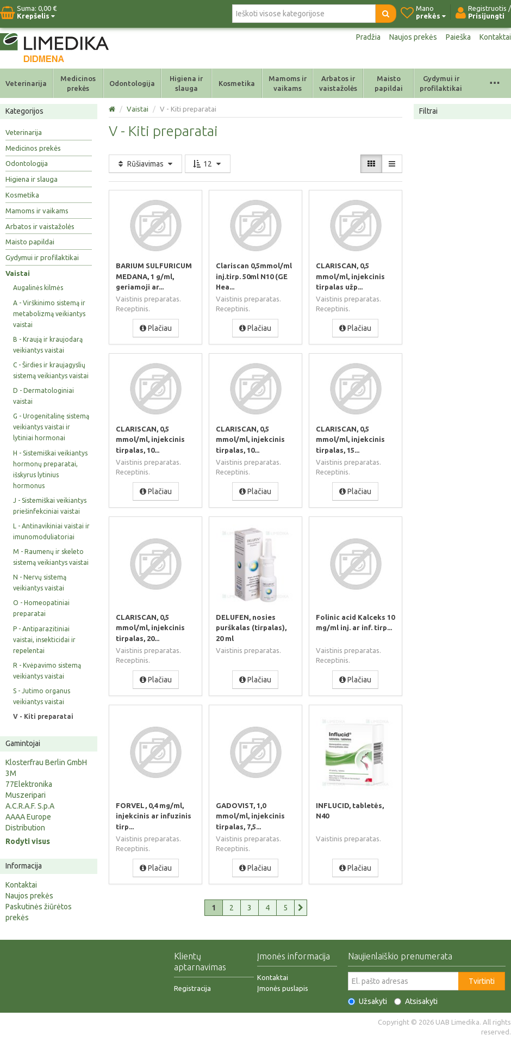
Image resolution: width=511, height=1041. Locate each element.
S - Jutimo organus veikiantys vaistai (41, 696)
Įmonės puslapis (282, 988)
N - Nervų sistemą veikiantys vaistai (39, 583)
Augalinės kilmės (38, 287)
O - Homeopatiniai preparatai (41, 608)
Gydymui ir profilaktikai (441, 83)
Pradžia (368, 37)
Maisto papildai (389, 83)
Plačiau (156, 327)
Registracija (192, 988)
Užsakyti (367, 1001)
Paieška (458, 37)
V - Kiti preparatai (43, 716)
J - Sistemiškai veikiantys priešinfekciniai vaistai (49, 506)
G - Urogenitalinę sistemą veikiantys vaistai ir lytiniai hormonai (51, 426)
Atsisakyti (416, 1001)
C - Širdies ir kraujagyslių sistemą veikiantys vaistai (51, 370)
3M (10, 773)
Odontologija (132, 83)
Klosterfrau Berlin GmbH (46, 762)
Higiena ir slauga (186, 83)
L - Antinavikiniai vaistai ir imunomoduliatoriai (51, 531)
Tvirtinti (482, 981)
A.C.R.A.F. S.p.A (29, 806)
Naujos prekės (413, 37)
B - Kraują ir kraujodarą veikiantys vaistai (48, 345)
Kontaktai (495, 37)
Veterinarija (26, 83)
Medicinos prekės (78, 83)
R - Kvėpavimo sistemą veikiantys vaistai (47, 671)
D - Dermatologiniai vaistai (43, 396)
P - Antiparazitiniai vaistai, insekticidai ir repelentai (44, 639)
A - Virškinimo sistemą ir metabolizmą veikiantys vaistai (49, 313)
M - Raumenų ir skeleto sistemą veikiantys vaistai (51, 557)
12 (207, 163)
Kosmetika (237, 83)
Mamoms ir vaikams (288, 83)
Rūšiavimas (145, 163)
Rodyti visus (27, 841)
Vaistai (17, 273)
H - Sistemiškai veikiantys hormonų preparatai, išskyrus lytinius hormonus (50, 469)
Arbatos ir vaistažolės (338, 83)
